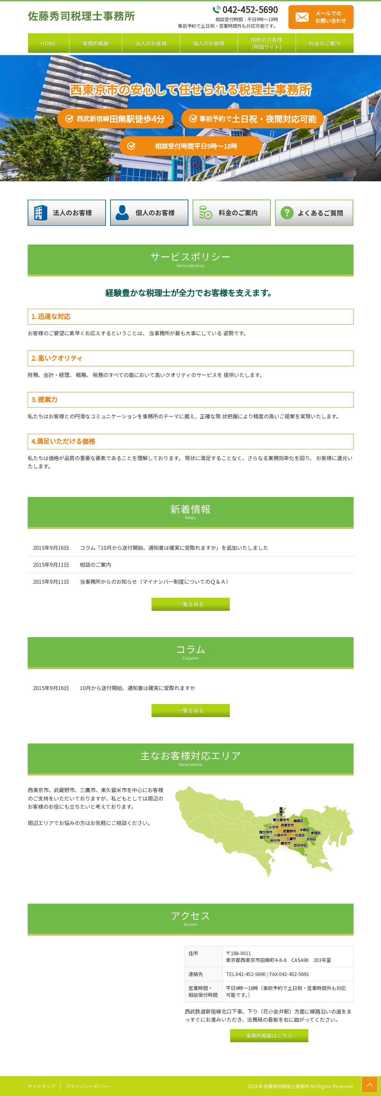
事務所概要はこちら (269, 1035)
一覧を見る (191, 604)
